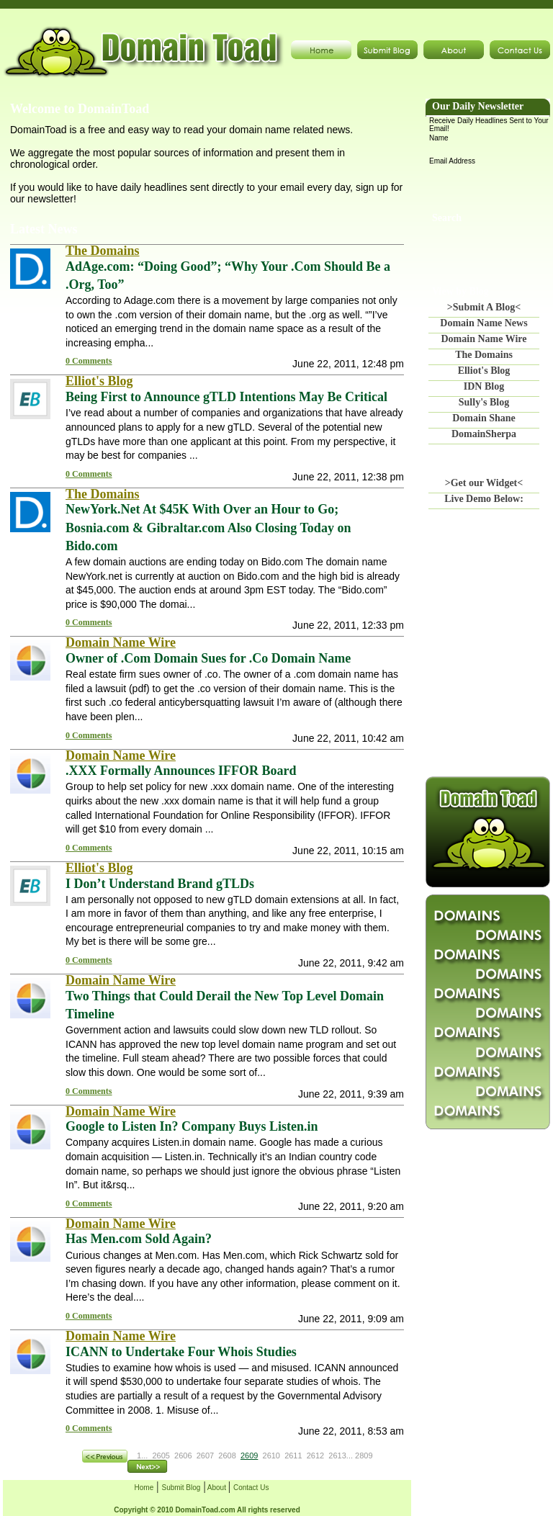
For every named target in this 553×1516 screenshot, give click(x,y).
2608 (226, 1455)
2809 (363, 1455)
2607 (205, 1455)
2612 (315, 1455)
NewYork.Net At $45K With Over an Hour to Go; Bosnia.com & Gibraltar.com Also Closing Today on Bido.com (208, 527)
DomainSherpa (483, 434)
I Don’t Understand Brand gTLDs (160, 883)
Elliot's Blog (484, 370)
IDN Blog (484, 386)
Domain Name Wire (484, 338)
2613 (337, 1455)
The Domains (484, 354)
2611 (293, 1455)
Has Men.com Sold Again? (139, 1239)
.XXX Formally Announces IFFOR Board (181, 770)
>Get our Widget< (484, 482)
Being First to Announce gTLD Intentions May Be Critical (226, 397)
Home (144, 1488)
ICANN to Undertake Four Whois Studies (181, 1352)
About (217, 1488)
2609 (249, 1455)
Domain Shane (484, 418)
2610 (271, 1455)
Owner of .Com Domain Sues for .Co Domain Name (208, 658)
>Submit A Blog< (484, 307)
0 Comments (89, 361)
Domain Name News (483, 323)
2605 (160, 1455)
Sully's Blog (484, 402)
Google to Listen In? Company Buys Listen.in (192, 1126)
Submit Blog (180, 1488)
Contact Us (251, 1488)
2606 (183, 1455)
